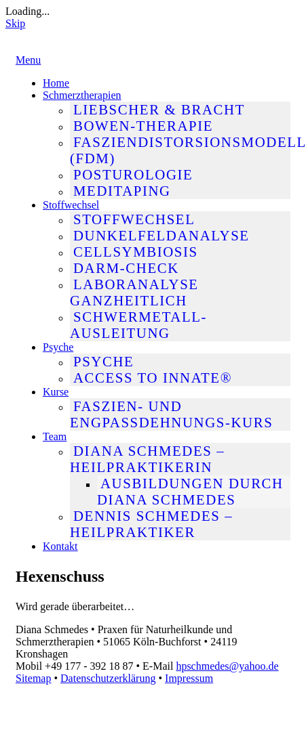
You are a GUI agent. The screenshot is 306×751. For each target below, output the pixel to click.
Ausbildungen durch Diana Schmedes (190, 491)
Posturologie (133, 174)
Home (56, 83)
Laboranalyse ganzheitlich (134, 292)
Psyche (58, 347)
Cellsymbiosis (135, 251)
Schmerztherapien (82, 95)
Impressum (189, 678)
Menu (28, 60)
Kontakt (60, 546)
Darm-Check (126, 268)
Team (54, 436)
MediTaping (122, 190)
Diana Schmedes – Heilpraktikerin (147, 459)
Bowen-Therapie (143, 125)
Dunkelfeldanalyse (161, 235)
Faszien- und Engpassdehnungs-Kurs (171, 414)
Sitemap (33, 678)
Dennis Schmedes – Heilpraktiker (151, 524)
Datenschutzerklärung (107, 678)
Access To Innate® (152, 377)
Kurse (56, 392)
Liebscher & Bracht (159, 109)
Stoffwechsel (71, 205)
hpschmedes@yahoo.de (227, 666)
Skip (15, 23)
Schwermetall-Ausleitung (138, 325)
